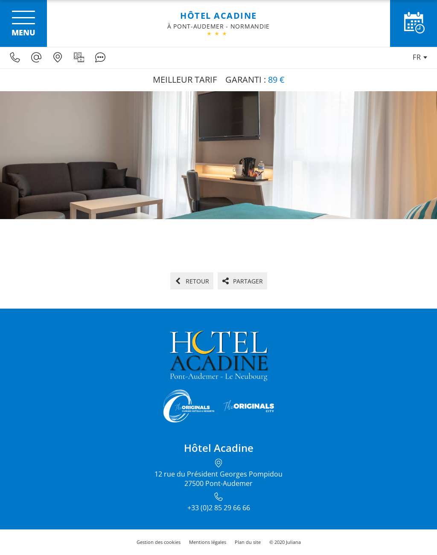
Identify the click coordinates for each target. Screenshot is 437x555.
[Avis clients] (100, 57)
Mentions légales (207, 542)
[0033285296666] (15, 57)
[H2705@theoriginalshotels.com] (36, 57)
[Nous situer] (57, 57)
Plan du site (248, 542)
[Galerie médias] (79, 57)
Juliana (293, 542)
